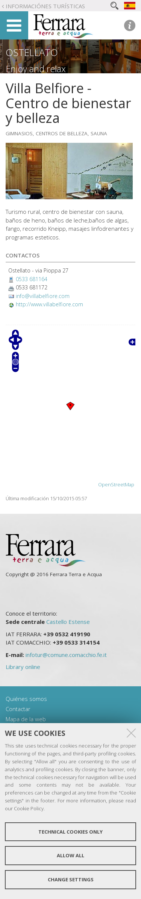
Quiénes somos (26, 698)
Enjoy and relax (36, 69)
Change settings (71, 879)
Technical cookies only (70, 831)
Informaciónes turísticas (45, 6)
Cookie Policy (29, 808)
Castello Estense (68, 621)
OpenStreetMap (116, 484)
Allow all (70, 855)
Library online (23, 666)
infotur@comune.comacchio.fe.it (66, 654)
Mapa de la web (26, 719)
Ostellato (32, 52)
